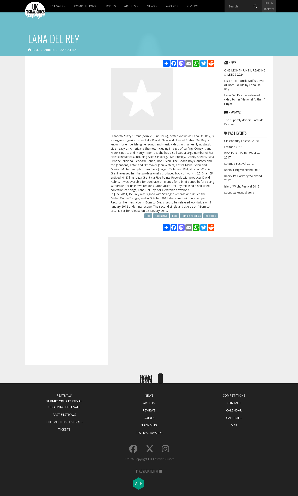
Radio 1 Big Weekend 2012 (242, 170)
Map (234, 425)
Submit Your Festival (64, 401)
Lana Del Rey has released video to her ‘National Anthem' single (244, 99)
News (152, 6)
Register (269, 9)
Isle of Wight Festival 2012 (241, 186)
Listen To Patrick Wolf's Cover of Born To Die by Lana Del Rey (244, 85)
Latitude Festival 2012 (239, 164)
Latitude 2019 (233, 147)
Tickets (110, 6)
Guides (149, 418)
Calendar (234, 410)
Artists (131, 6)
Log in (269, 3)
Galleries (234, 418)
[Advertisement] (63, 124)
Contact (234, 403)
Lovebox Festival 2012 (239, 193)
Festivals (57, 6)
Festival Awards (149, 433)
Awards (172, 6)
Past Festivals (64, 414)
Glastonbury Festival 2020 (241, 141)
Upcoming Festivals (64, 407)
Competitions (85, 6)
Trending (149, 425)
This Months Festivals (64, 422)
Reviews (192, 6)
